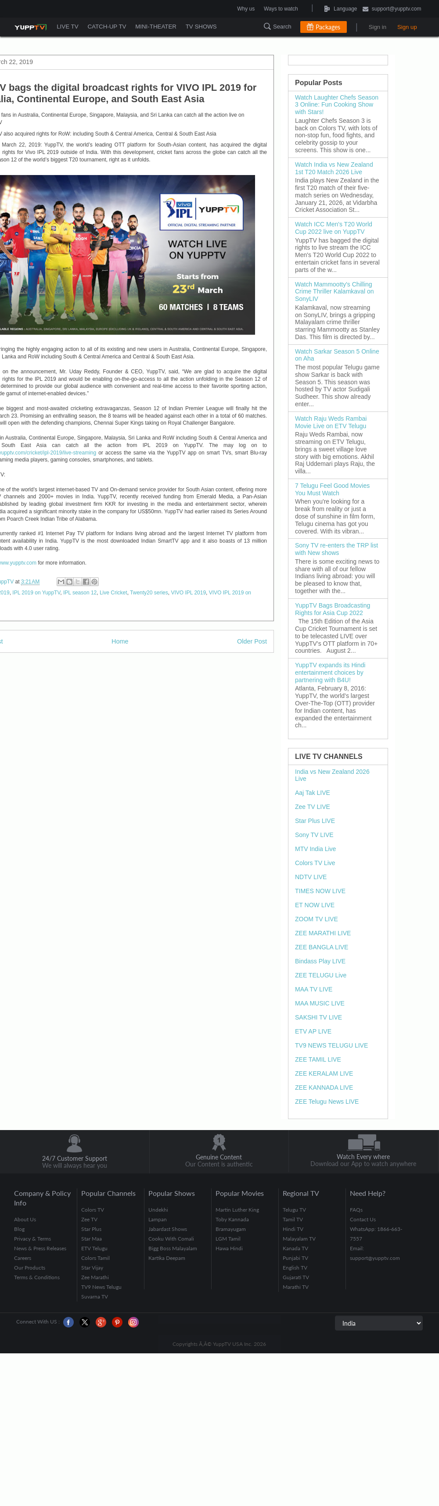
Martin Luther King (237, 1209)
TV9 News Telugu (101, 1287)
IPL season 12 (80, 593)
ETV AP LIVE (313, 1031)
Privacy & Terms (32, 1238)
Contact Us (363, 1219)
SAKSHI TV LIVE (318, 1017)
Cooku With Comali (171, 1238)
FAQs (356, 1209)
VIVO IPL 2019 (188, 593)
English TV (295, 1267)
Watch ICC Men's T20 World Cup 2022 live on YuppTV (333, 228)
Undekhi (158, 1209)
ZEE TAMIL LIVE (318, 1059)
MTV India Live (315, 848)
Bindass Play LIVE (320, 961)
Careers (22, 1258)
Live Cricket (113, 593)
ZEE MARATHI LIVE (323, 933)
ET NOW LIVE (315, 905)
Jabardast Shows (167, 1229)
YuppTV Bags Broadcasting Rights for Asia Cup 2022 (332, 609)
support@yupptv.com (392, 9)
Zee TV (89, 1219)
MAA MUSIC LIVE (320, 1003)
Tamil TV (293, 1219)
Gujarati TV (296, 1277)
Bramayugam (231, 1229)
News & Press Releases (40, 1248)
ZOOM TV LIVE (316, 919)
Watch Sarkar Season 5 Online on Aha (337, 355)
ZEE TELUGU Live (320, 975)
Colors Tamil (95, 1258)
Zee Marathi (95, 1277)
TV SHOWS (200, 26)
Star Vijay (92, 1267)
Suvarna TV (94, 1296)
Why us (246, 9)
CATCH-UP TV (106, 26)
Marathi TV (296, 1287)
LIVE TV (67, 26)
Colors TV (92, 1209)
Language (319, 9)
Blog (19, 1229)
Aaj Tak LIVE (312, 792)
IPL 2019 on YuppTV (36, 593)
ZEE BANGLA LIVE (321, 947)
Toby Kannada (232, 1219)
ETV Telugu (94, 1248)
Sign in (377, 27)
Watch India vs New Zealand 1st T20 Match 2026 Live (334, 168)
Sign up (407, 27)
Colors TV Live (315, 862)
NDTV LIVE (311, 876)
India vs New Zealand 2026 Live (332, 775)
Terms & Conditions (37, 1277)
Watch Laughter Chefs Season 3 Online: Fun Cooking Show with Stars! (336, 105)
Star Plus (91, 1229)
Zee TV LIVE (312, 806)
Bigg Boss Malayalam (172, 1248)
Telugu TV (294, 1209)
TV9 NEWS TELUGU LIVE (331, 1045)
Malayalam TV (299, 1238)
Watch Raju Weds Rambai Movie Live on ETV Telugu (331, 422)
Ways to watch (281, 9)
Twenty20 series (149, 593)
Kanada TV (295, 1248)
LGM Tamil (228, 1238)
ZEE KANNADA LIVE (324, 1087)
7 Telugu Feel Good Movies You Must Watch (332, 489)
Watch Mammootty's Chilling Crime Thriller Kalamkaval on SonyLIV (334, 292)
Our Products (29, 1267)
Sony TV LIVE (314, 834)
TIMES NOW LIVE (320, 890)
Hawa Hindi (229, 1248)
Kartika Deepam (166, 1258)
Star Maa (91, 1238)
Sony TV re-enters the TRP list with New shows (336, 549)
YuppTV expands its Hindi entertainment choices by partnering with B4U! (330, 672)
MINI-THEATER (155, 26)
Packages (328, 27)
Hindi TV (293, 1229)
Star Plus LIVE (315, 820)
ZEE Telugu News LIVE (327, 1101)
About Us (25, 1219)
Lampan (157, 1219)
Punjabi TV (295, 1258)
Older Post (252, 641)
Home (120, 641)
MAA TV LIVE (313, 989)
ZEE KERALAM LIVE (324, 1073)
